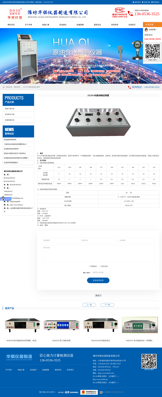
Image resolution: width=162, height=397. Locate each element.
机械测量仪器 (9, 120)
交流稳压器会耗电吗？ (11, 149)
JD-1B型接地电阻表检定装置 (107, 305)
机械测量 (45, 370)
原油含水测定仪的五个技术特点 (15, 153)
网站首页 (17, 87)
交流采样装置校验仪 (11, 162)
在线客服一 (151, 30)
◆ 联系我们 (155, 2)
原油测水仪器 (9, 114)
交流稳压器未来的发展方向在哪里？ (16, 158)
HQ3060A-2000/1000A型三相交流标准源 (89, 305)
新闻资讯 (58, 370)
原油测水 (33, 370)
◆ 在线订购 (146, 2)
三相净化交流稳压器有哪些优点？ (15, 144)
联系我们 (70, 370)
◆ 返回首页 (137, 2)
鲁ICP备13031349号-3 (47, 392)
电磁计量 (21, 370)
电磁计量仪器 (9, 108)
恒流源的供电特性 (10, 139)
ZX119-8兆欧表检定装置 (31, 87)
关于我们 (8, 370)
